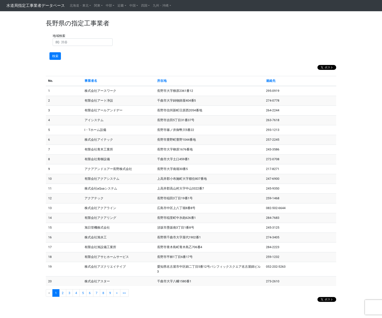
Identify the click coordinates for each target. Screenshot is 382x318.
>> (124, 293)
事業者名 (91, 81)
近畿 (120, 5)
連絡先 (271, 81)
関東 (97, 5)
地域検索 (60, 36)
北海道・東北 (79, 5)
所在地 (162, 81)
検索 (55, 56)
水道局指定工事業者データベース (35, 5)
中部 (109, 5)
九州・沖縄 (161, 5)
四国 (144, 5)
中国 (132, 5)
